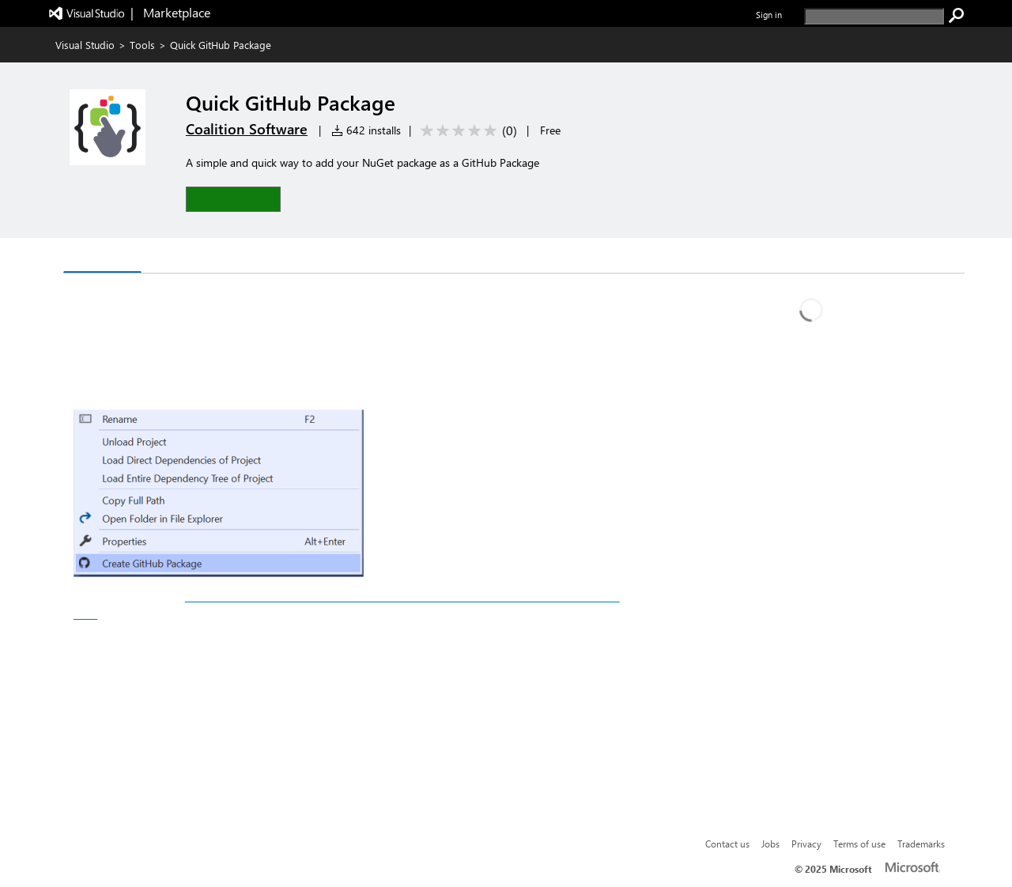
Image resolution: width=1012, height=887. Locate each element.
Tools (142, 44)
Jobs (770, 843)
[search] (874, 16)
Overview (102, 256)
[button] (233, 198)
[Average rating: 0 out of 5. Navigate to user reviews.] (466, 131)
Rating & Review (258, 257)
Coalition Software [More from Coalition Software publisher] (247, 128)
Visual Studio (85, 44)
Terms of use (859, 843)
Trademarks (921, 843)
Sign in (769, 15)
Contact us (727, 843)
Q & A (170, 257)
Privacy (806, 843)
